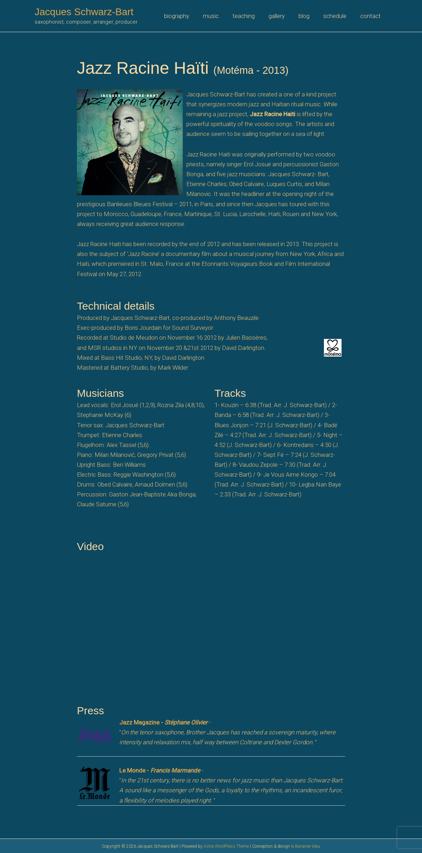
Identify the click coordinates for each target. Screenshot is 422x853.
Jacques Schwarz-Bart (84, 11)
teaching (251, 15)
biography (187, 15)
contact (371, 15)
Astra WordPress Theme (226, 846)
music (220, 15)
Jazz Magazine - (163, 722)
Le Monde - (159, 770)
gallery (283, 15)
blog (308, 15)
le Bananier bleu (305, 846)
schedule (337, 15)
